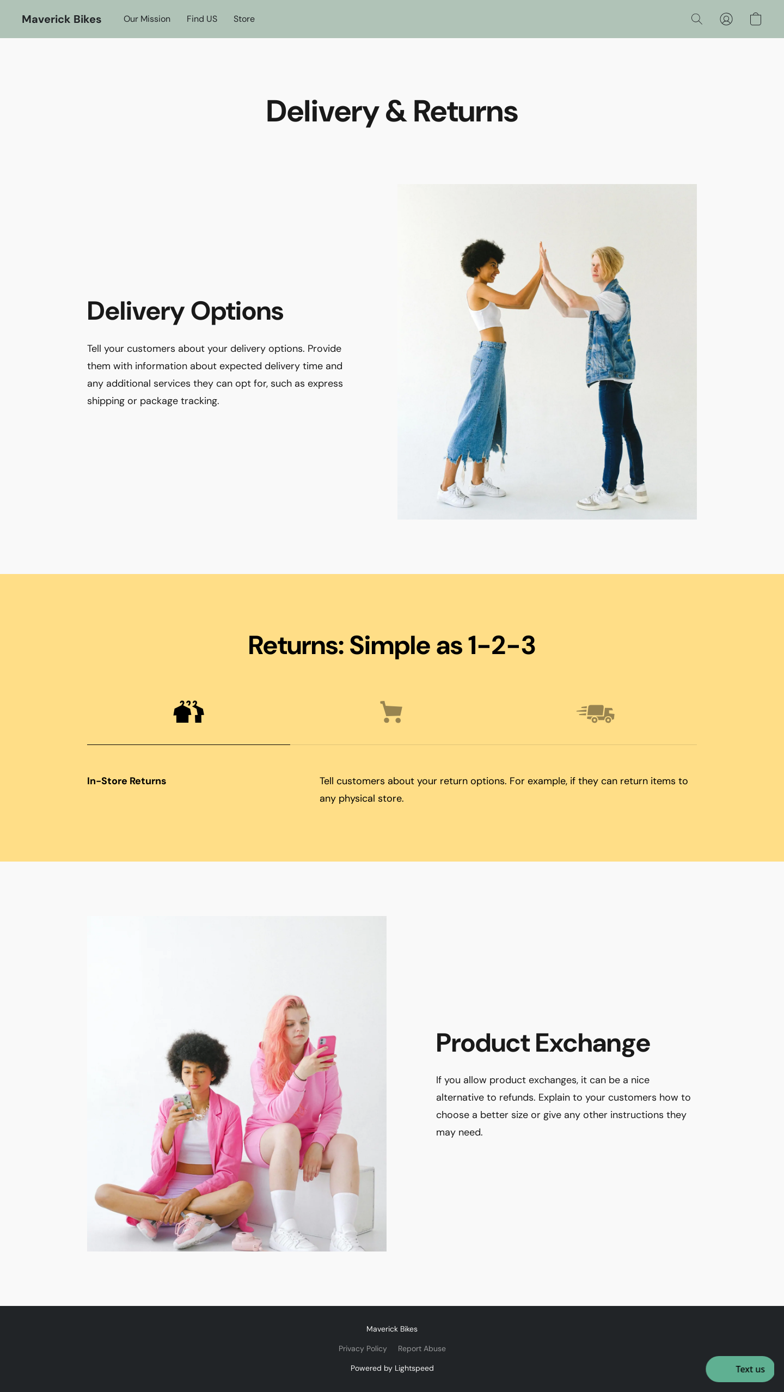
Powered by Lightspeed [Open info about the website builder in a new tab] (392, 1368)
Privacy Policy (363, 1348)
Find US (202, 19)
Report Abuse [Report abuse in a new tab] (422, 1348)
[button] (62, 19)
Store (244, 19)
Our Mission (147, 19)
